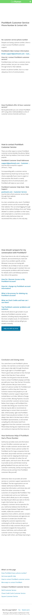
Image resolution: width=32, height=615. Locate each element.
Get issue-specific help (8, 576)
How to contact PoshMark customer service (15, 579)
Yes (19, 610)
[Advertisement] (16, 88)
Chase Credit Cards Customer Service (13, 593)
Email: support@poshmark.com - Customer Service (16, 54)
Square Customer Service (9, 596)
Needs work (26, 610)
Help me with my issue (11, 328)
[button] (30, 1)
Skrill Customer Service (8, 590)
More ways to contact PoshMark (11, 582)
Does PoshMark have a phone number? (14, 573)
